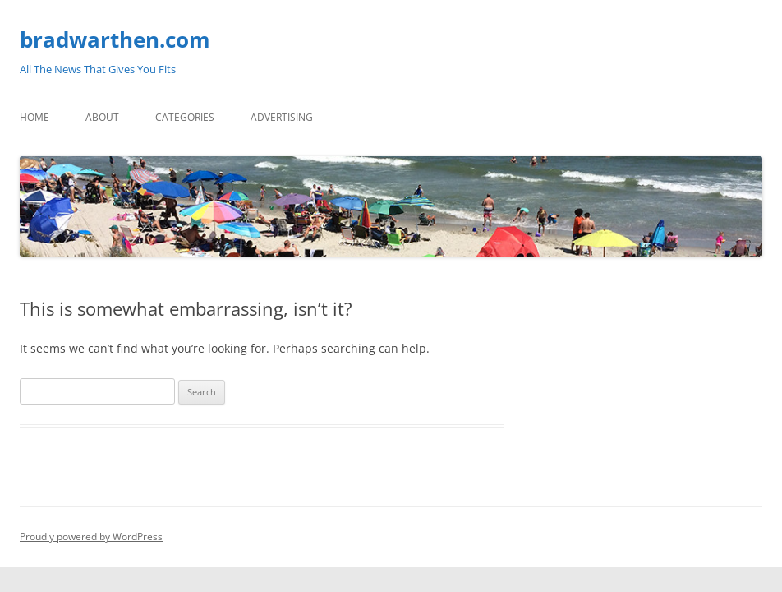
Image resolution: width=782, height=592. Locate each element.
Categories (184, 117)
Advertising (282, 117)
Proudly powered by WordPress (91, 536)
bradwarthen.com (115, 39)
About (102, 117)
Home (34, 117)
